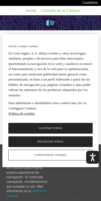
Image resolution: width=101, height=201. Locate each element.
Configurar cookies (50, 155)
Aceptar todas (50, 128)
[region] (50, 100)
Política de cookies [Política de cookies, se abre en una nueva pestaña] (21, 113)
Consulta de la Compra (60, 10)
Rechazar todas (50, 141)
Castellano (90, 3)
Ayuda (31, 10)
